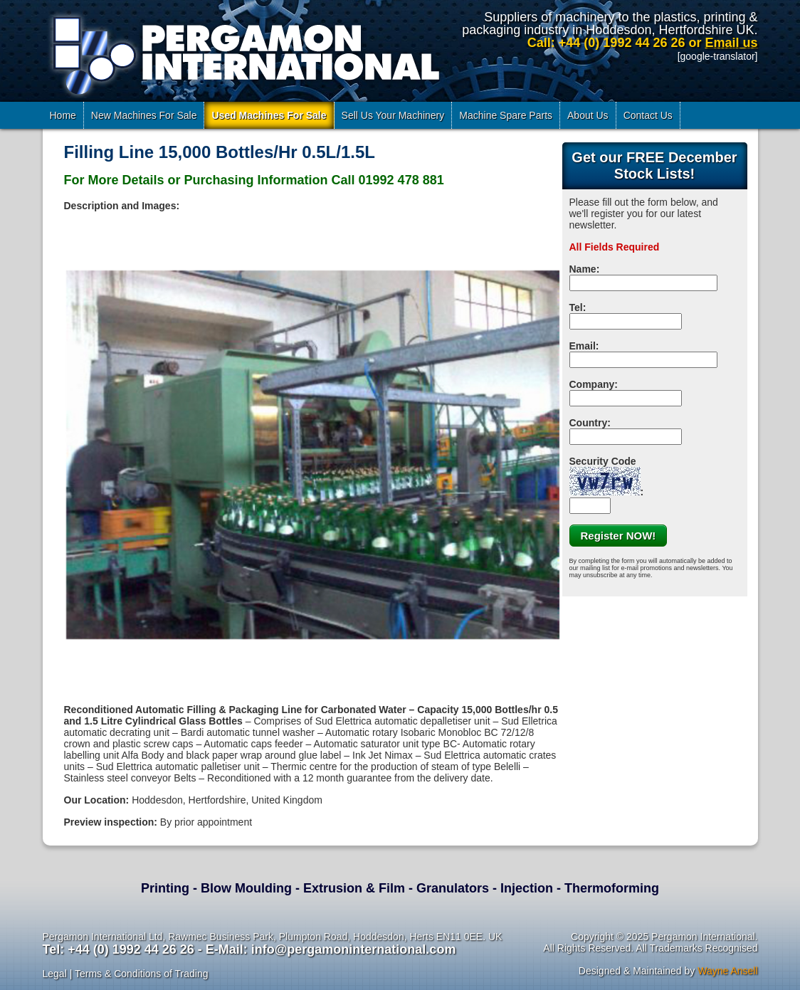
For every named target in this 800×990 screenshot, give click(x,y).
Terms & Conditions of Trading (142, 973)
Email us (731, 43)
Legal (55, 973)
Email (582, 346)
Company (592, 384)
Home (63, 115)
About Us (588, 115)
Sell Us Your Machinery (393, 115)
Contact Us (648, 115)
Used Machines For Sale (268, 115)
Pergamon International (244, 52)
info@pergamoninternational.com (353, 949)
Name (582, 269)
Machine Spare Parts (505, 115)
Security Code (605, 475)
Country (588, 422)
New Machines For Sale (144, 115)
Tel (576, 307)
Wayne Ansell (727, 970)
